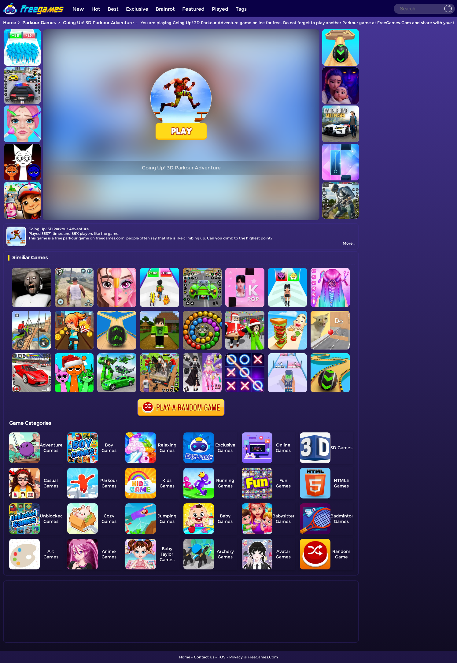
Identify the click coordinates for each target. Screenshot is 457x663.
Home (9, 22)
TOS (222, 657)
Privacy (236, 657)
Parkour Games (39, 22)
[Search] (424, 9)
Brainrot (165, 9)
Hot (95, 9)
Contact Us (204, 657)
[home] (33, 2)
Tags (241, 9)
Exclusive (137, 9)
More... (349, 243)
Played (220, 9)
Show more (28, 638)
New (78, 9)
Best (113, 9)
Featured (193, 9)
